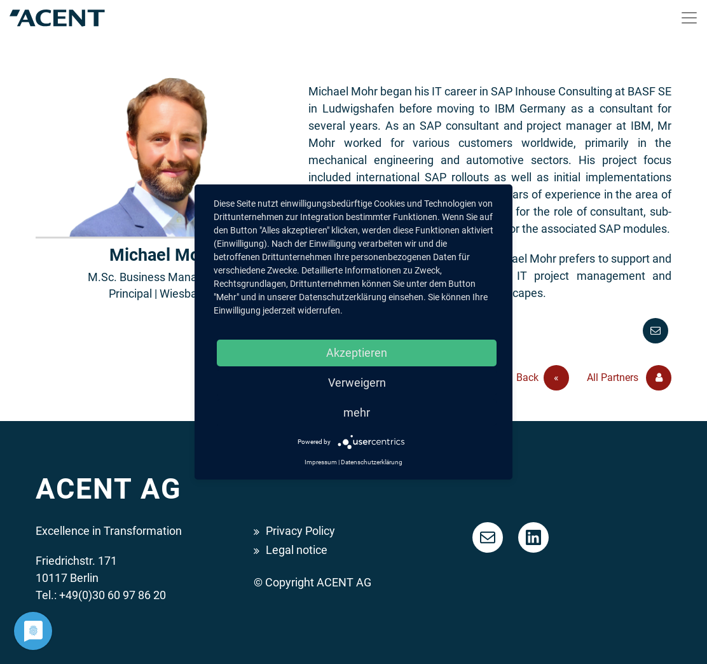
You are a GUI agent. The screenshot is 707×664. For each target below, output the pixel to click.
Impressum (321, 462)
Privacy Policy (300, 530)
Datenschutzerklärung (371, 462)
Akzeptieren (356, 352)
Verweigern (357, 382)
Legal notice (296, 550)
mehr (356, 412)
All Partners (629, 378)
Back (542, 378)
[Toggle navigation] (689, 18)
